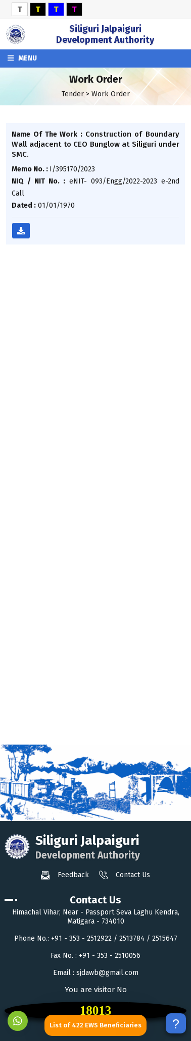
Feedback (65, 875)
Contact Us (124, 875)
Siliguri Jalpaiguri (105, 34)
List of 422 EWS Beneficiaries (95, 1025)
